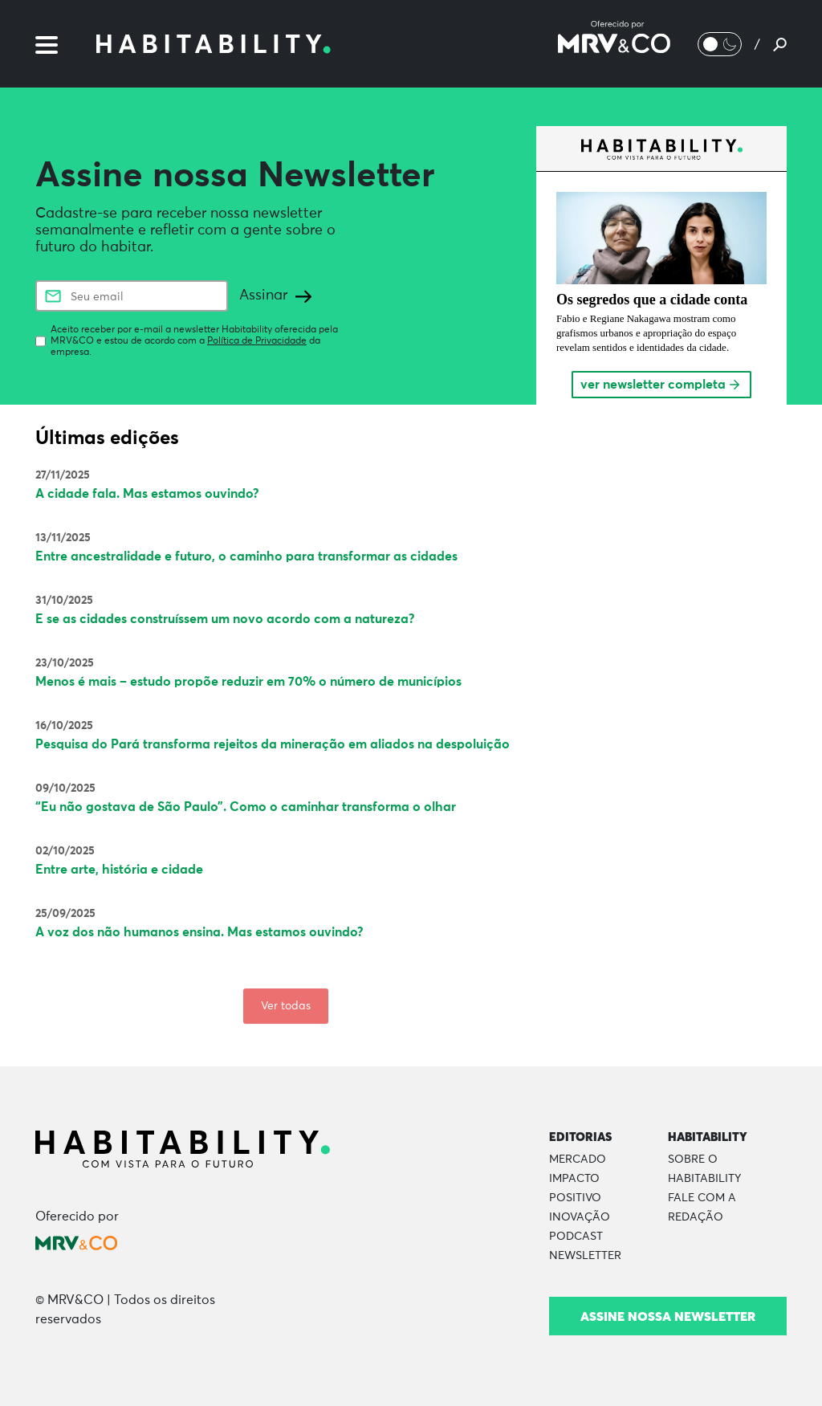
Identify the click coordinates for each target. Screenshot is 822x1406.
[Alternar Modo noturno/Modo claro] (720, 44)
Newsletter (585, 1255)
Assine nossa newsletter (667, 1316)
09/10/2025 (65, 788)
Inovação (579, 1217)
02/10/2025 (65, 851)
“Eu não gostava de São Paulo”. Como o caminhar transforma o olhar (245, 807)
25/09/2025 (65, 913)
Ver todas (286, 1006)
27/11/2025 (62, 475)
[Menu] (46, 43)
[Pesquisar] (780, 44)
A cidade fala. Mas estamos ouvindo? (147, 493)
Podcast (576, 1236)
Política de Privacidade (257, 341)
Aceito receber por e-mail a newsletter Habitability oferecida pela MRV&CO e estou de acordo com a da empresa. (194, 341)
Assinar (275, 295)
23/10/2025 (64, 663)
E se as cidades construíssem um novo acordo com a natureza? (225, 619)
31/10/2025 (64, 600)
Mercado (577, 1159)
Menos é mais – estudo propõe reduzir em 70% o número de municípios (248, 681)
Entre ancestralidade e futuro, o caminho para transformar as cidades (246, 556)
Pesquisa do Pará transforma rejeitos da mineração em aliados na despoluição (272, 744)
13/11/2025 (63, 538)
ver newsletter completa (661, 384)
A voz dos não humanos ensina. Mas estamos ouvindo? (199, 932)
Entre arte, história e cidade (119, 869)
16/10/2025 (64, 726)
